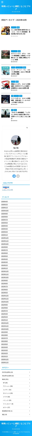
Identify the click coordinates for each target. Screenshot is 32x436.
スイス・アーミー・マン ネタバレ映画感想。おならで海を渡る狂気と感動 (20, 72)
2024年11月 (5, 241)
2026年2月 (4, 204)
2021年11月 (5, 326)
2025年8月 (4, 216)
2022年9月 (4, 304)
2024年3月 (4, 262)
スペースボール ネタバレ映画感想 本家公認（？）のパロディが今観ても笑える (20, 100)
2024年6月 (4, 253)
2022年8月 (4, 308)
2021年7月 (4, 338)
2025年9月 (4, 213)
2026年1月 (4, 207)
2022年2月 (4, 317)
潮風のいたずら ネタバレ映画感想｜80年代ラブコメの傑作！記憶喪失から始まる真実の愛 (20, 86)
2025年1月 (4, 235)
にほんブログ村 (7, 190)
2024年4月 (4, 259)
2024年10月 (5, 244)
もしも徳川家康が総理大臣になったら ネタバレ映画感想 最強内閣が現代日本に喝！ (20, 32)
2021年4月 (4, 347)
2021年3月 (4, 350)
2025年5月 (4, 222)
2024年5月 (4, 256)
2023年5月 (4, 292)
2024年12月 (5, 238)
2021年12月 (5, 323)
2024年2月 (4, 265)
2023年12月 (5, 271)
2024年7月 (4, 250)
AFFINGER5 (16, 433)
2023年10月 (5, 277)
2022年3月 (4, 314)
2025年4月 (4, 226)
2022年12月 (5, 295)
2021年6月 (4, 341)
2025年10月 (5, 210)
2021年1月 (4, 356)
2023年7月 (4, 286)
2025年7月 (4, 219)
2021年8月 (4, 335)
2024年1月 (4, 268)
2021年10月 (5, 329)
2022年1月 (4, 320)
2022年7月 (4, 311)
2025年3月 (4, 229)
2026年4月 (4, 201)
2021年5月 (4, 344)
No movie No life (16, 429)
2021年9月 (4, 332)
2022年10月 (5, 301)
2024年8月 (4, 247)
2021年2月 (4, 353)
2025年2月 (4, 232)
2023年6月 (4, 289)
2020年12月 (5, 359)
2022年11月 (5, 298)
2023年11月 (5, 274)
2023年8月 (4, 283)
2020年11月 (5, 362)
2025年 (8, 16)
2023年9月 (4, 280)
